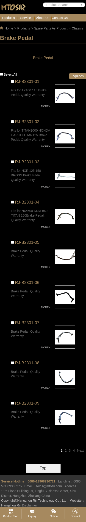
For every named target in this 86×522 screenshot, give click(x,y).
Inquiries (78, 76)
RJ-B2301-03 (27, 162)
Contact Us (60, 18)
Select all (10, 74)
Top (43, 468)
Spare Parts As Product (51, 28)
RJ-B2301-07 (27, 323)
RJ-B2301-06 (27, 282)
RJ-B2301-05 (27, 242)
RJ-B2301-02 (27, 121)
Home (9, 28)
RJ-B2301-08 (27, 363)
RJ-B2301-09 (27, 403)
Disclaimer (29, 505)
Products (8, 18)
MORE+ (45, 106)
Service (25, 18)
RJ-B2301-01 (27, 81)
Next (80, 450)
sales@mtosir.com (49, 486)
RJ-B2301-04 (27, 202)
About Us (42, 18)
